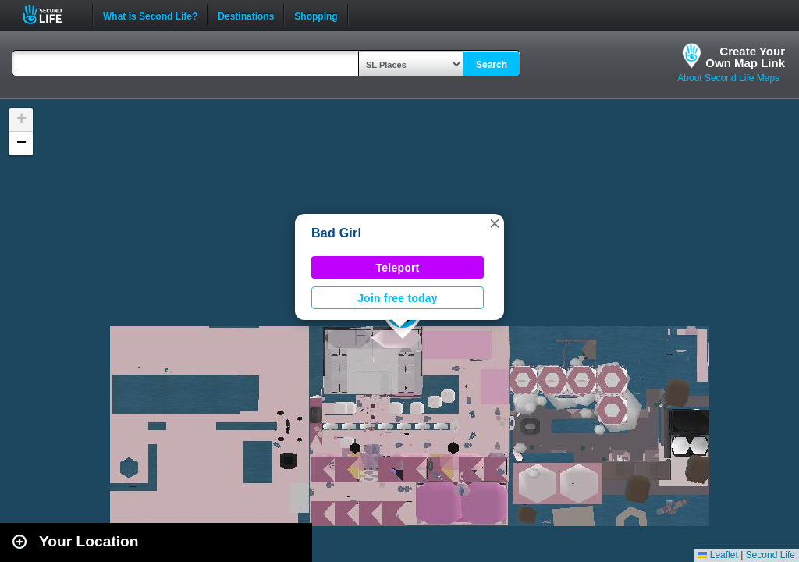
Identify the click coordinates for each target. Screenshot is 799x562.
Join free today (397, 298)
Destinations (246, 15)
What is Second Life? (150, 15)
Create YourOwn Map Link (745, 56)
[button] (494, 223)
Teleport (398, 267)
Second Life (51, 14)
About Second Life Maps (728, 78)
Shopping (315, 15)
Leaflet (717, 555)
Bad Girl (336, 233)
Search (491, 64)
